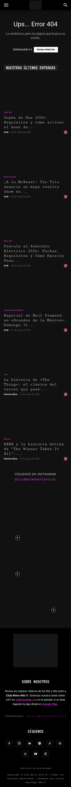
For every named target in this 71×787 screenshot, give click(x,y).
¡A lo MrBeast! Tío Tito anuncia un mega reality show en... (31, 187)
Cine (6, 374)
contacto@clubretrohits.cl (46, 716)
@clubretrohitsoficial (35, 479)
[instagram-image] (17, 501)
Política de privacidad (35, 768)
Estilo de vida (10, 176)
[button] (6, 5)
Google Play (50, 704)
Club (6, 132)
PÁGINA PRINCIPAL (46, 49)
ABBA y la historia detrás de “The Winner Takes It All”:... (34, 449)
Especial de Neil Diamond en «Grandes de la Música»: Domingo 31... (35, 320)
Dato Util (8, 112)
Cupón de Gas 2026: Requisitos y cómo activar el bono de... (34, 122)
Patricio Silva (10, 394)
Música (7, 439)
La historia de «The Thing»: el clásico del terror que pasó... (30, 384)
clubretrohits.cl (25, 699)
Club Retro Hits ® (35, 774)
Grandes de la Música (13, 310)
